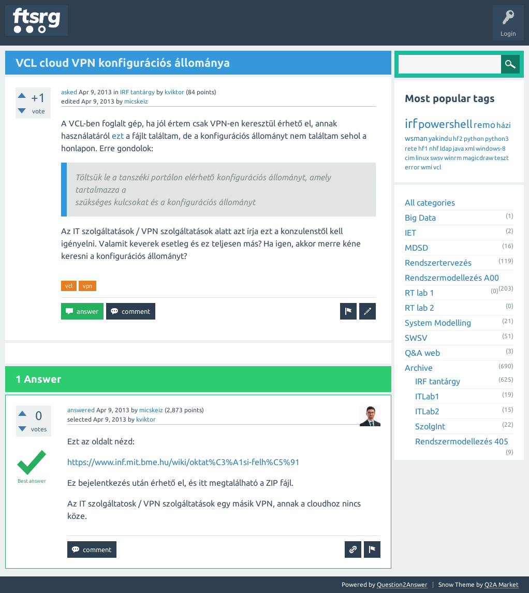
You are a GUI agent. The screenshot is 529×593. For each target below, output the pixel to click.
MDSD (416, 247)
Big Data (420, 217)
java (458, 148)
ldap (446, 148)
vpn (87, 286)
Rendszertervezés (438, 262)
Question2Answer (402, 584)
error (412, 167)
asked (69, 92)
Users (205, 28)
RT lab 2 (419, 307)
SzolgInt (430, 426)
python (474, 138)
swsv (436, 157)
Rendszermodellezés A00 (452, 277)
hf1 (423, 148)
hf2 (458, 138)
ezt (118, 135)
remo (484, 124)
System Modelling (438, 322)
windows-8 (491, 148)
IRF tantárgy (137, 92)
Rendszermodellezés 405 (461, 441)
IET (410, 232)
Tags (173, 28)
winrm (453, 157)
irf (411, 124)
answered (81, 410)
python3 (497, 138)
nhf (434, 148)
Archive (419, 367)
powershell (445, 124)
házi (503, 125)
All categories (430, 202)
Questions (90, 28)
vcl (68, 286)
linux (422, 157)
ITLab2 (427, 411)
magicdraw (478, 157)
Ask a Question (306, 28)
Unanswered (133, 28)
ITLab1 (427, 396)
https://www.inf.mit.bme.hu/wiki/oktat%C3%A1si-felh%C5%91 (183, 462)
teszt (501, 157)
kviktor (174, 92)
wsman (416, 138)
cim (410, 157)
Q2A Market (501, 584)
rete (411, 148)
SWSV (416, 337)
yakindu (440, 138)
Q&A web (422, 352)
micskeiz (136, 101)
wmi (426, 167)
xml (470, 148)
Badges (237, 28)
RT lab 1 (419, 292)
